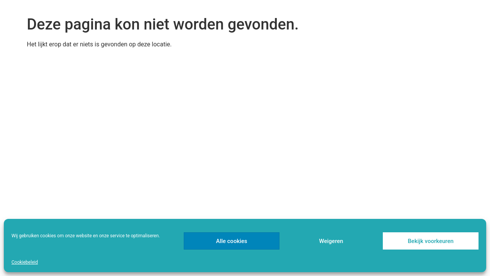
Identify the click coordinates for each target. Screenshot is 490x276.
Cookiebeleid (24, 262)
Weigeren (331, 241)
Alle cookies (231, 241)
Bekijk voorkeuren (431, 241)
